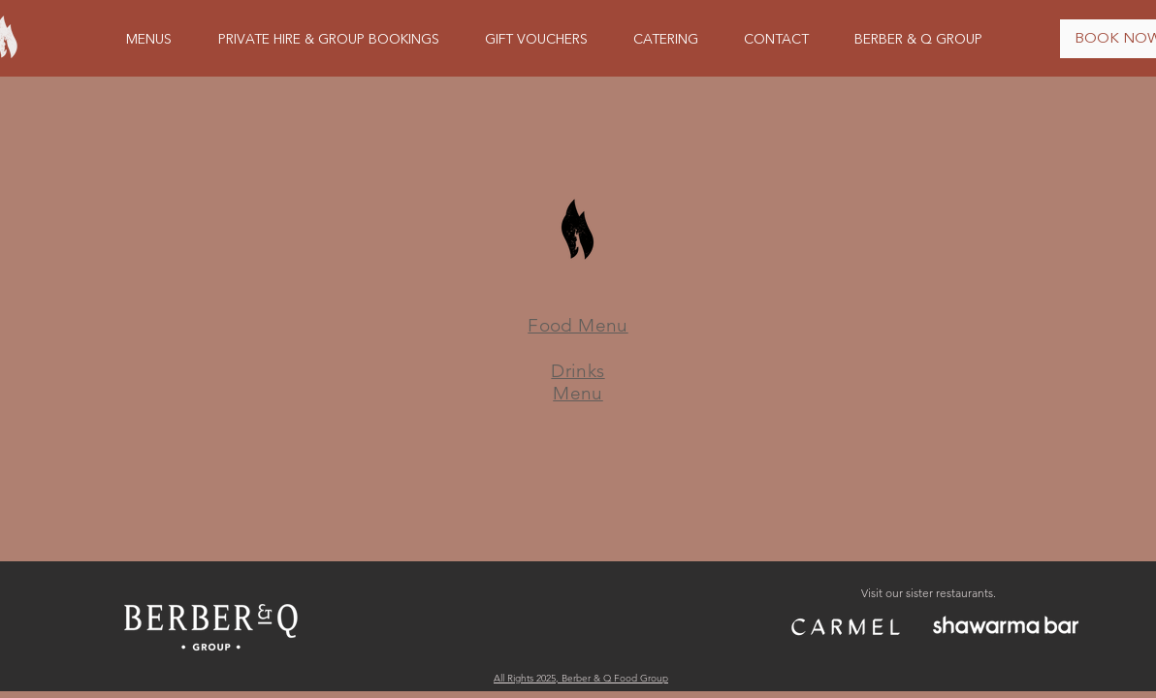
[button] (149, 40)
